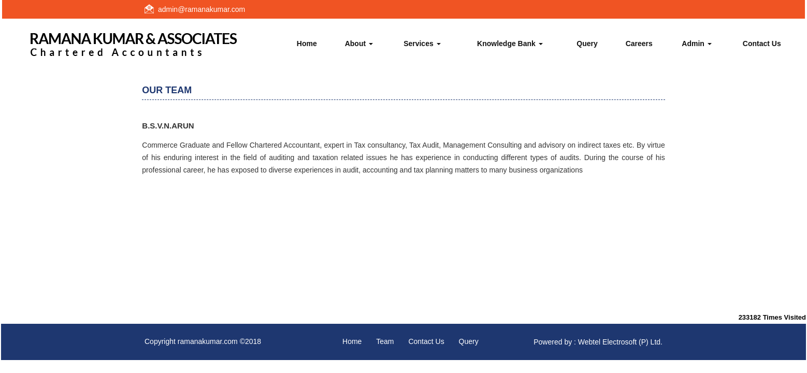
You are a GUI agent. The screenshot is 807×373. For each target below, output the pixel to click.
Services (422, 43)
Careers (639, 43)
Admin (696, 43)
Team (385, 341)
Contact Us (762, 43)
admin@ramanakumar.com (201, 9)
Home (307, 43)
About (359, 43)
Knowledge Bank (510, 43)
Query (587, 43)
